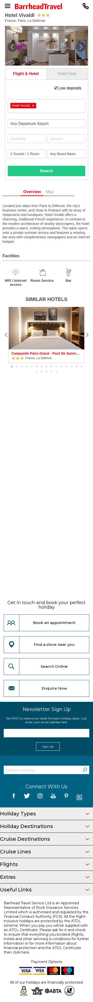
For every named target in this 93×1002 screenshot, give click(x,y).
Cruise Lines (44, 852)
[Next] (86, 335)
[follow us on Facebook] (13, 797)
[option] (46, 335)
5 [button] (31, 366)
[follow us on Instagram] (40, 797)
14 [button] (76, 366)
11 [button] (61, 366)
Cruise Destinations (44, 839)
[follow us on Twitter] (27, 797)
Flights (44, 864)
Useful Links (44, 890)
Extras (44, 877)
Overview (40, 192)
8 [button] (46, 366)
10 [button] (56, 366)
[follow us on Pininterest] (66, 797)
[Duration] (66, 138)
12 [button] (66, 366)
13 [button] (71, 366)
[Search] (84, 770)
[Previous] (6, 335)
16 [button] (36, 371)
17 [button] (41, 371)
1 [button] (11, 366)
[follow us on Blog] (79, 797)
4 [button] (26, 366)
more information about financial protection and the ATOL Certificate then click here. (42, 948)
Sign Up (48, 746)
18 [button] (46, 371)
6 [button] (36, 366)
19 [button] (51, 371)
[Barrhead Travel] (46, 6)
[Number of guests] (27, 153)
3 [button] (21, 366)
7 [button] (41, 366)
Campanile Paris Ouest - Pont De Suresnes (46, 353)
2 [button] (16, 366)
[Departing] (27, 138)
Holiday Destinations (44, 826)
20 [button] (56, 371)
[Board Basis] (66, 153)
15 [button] (81, 366)
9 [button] (51, 366)
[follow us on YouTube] (53, 797)
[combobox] (46, 106)
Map (58, 192)
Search (46, 171)
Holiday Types (44, 814)
